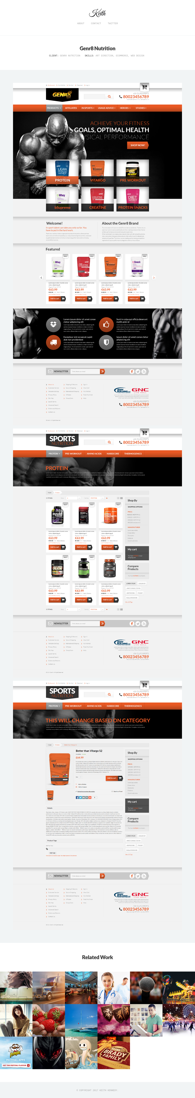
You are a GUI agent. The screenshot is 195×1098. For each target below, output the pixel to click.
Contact (96, 23)
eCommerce (122, 55)
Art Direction (104, 55)
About (80, 23)
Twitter (113, 23)
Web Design (137, 55)
